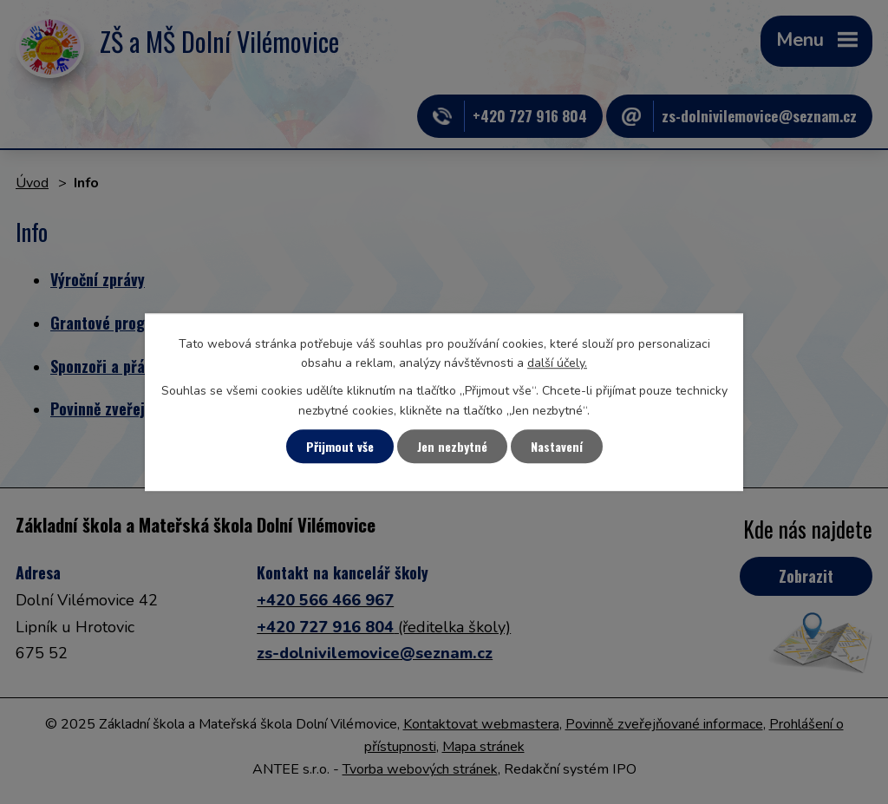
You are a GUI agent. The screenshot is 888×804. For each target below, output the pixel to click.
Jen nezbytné (452, 446)
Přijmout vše (340, 446)
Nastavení (557, 446)
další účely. (557, 363)
